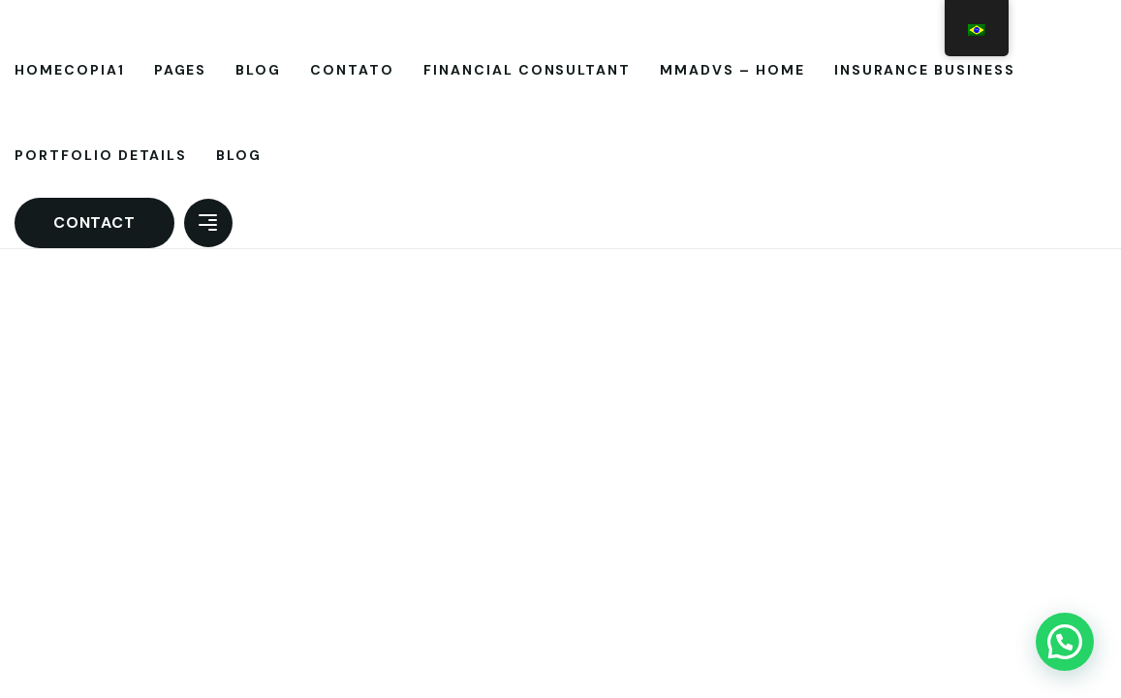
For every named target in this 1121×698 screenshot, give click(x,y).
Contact (94, 222)
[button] (1065, 642)
